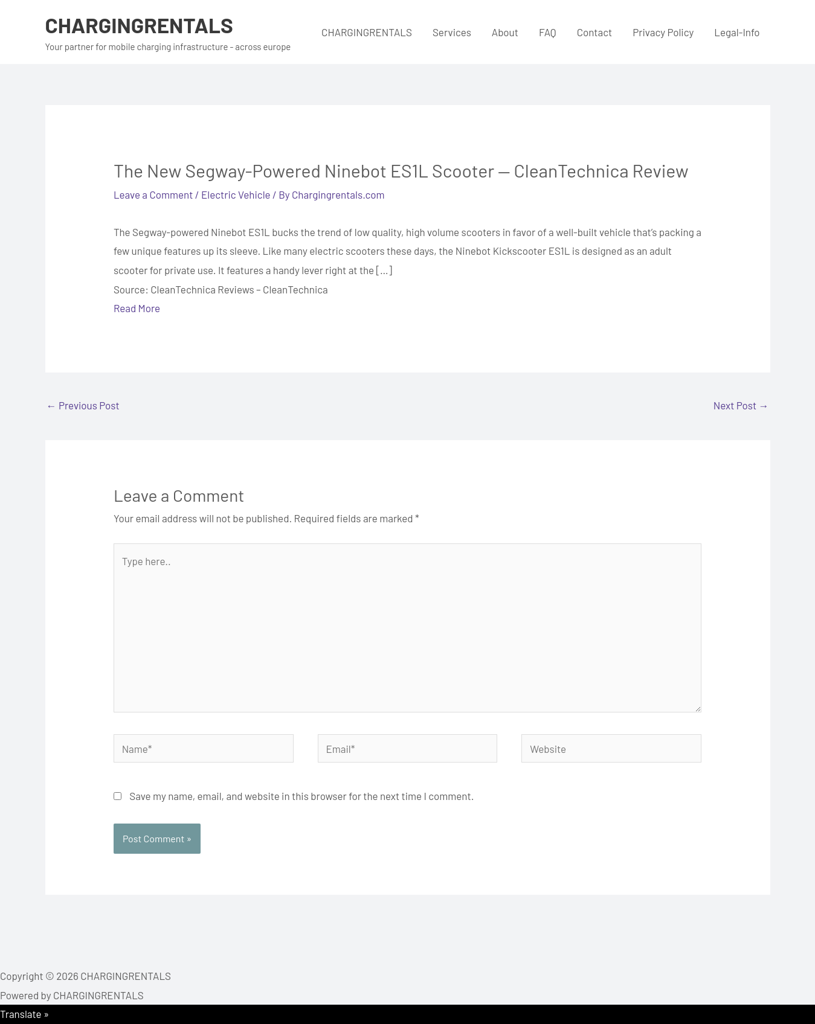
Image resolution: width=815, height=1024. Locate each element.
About (505, 32)
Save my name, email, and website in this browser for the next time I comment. (301, 796)
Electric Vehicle (236, 194)
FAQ (547, 32)
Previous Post (83, 405)
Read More (137, 308)
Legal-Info (736, 32)
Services (452, 32)
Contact (595, 32)
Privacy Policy (663, 32)
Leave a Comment (153, 194)
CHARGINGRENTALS (139, 24)
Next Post (741, 405)
